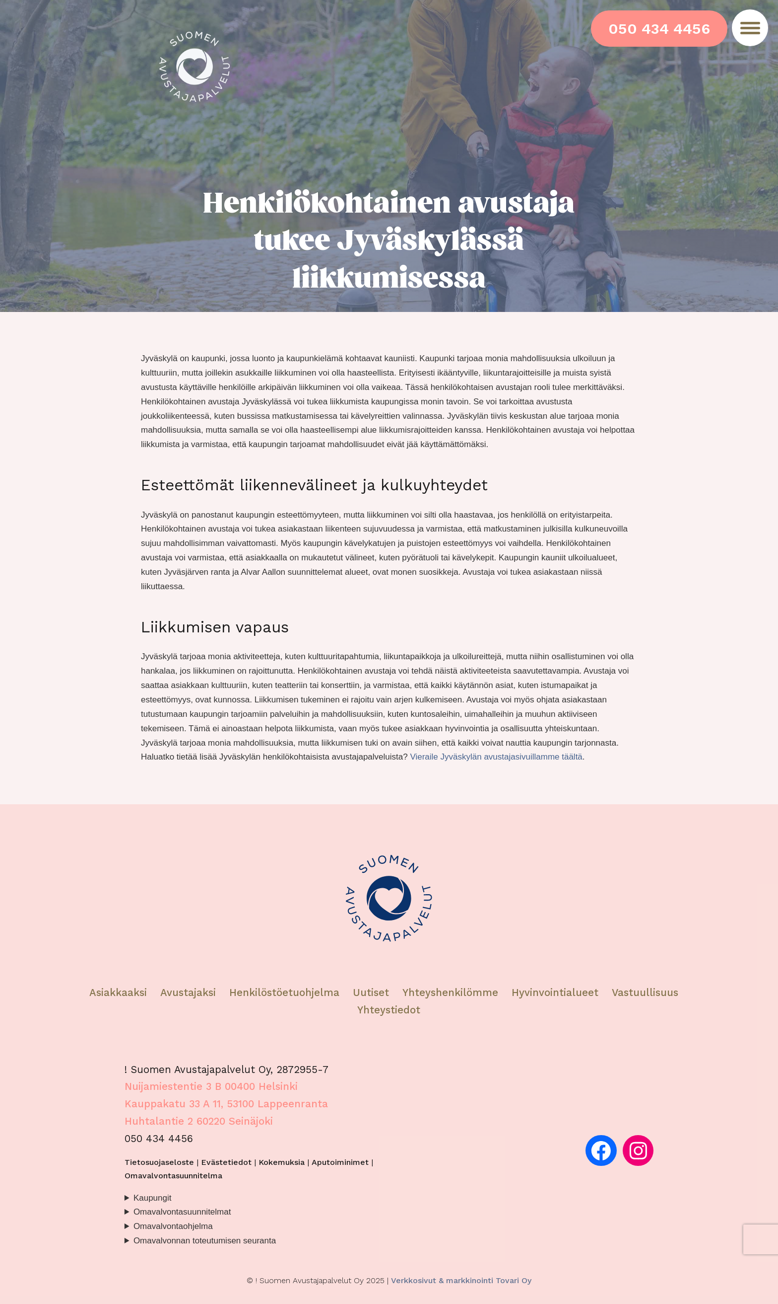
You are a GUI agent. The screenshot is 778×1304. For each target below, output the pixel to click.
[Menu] (750, 27)
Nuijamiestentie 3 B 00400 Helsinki (211, 1086)
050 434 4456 (659, 28)
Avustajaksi (188, 992)
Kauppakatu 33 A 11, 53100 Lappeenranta (226, 1104)
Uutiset (371, 992)
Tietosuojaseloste (159, 1162)
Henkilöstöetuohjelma (284, 992)
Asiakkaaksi (118, 992)
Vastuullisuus (645, 992)
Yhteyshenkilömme (450, 992)
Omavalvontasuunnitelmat (182, 1212)
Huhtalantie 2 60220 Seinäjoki (199, 1121)
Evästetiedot (226, 1162)
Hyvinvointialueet (557, 992)
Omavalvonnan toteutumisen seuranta (204, 1240)
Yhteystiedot (388, 1010)
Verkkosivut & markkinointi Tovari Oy (461, 1280)
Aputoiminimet (340, 1162)
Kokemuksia (282, 1162)
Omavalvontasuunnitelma (173, 1175)
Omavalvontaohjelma (173, 1226)
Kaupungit (152, 1198)
